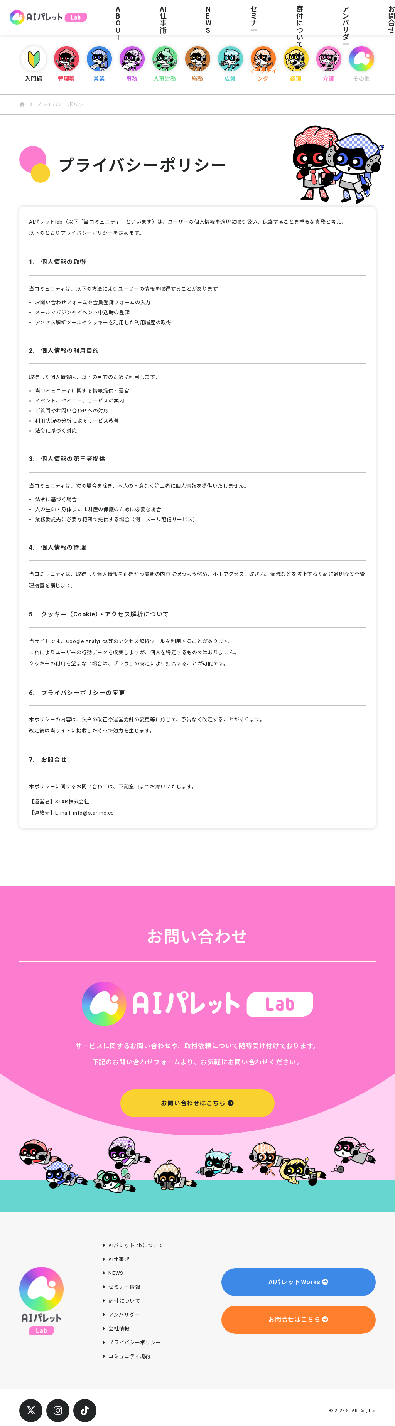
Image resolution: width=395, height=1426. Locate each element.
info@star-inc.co (109, 873)
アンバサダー (268, 19)
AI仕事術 (136, 19)
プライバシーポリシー (137, 1414)
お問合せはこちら (298, 1391)
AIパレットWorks (299, 1353)
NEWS (164, 19)
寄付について (226, 19)
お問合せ (303, 19)
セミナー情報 (126, 1358)
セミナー (190, 19)
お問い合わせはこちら (197, 1174)
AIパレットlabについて (138, 1316)
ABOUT (108, 19)
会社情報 (120, 1400)
